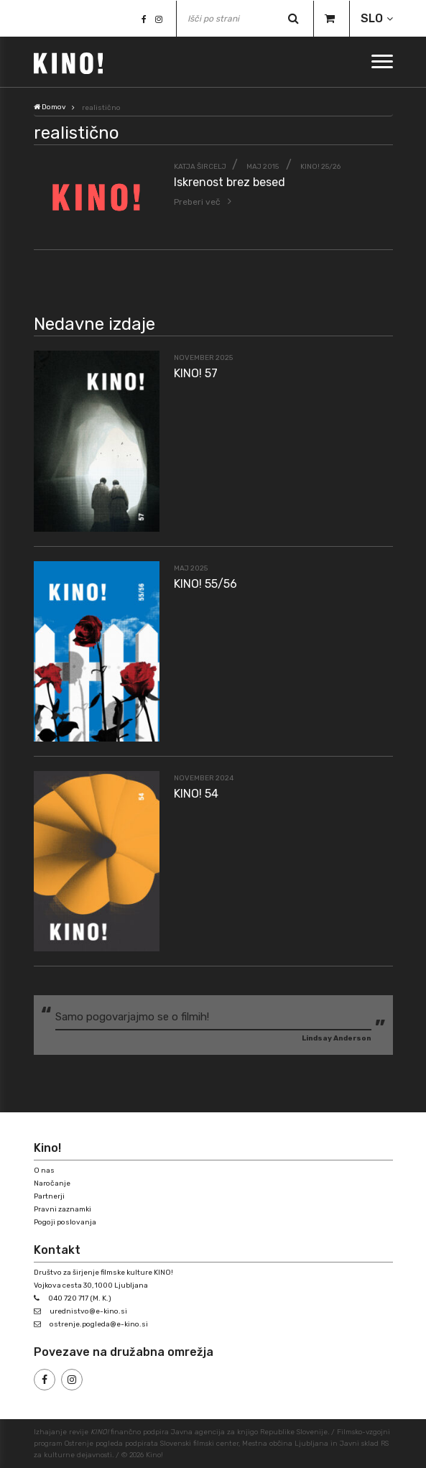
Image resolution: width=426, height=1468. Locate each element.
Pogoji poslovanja (65, 1222)
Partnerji (49, 1196)
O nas (44, 1170)
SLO (372, 18)
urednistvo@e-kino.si (88, 1311)
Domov (50, 107)
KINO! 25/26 (320, 166)
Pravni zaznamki (62, 1209)
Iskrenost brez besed (229, 182)
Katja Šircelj (200, 166)
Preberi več (197, 202)
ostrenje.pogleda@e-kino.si (99, 1324)
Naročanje (52, 1183)
